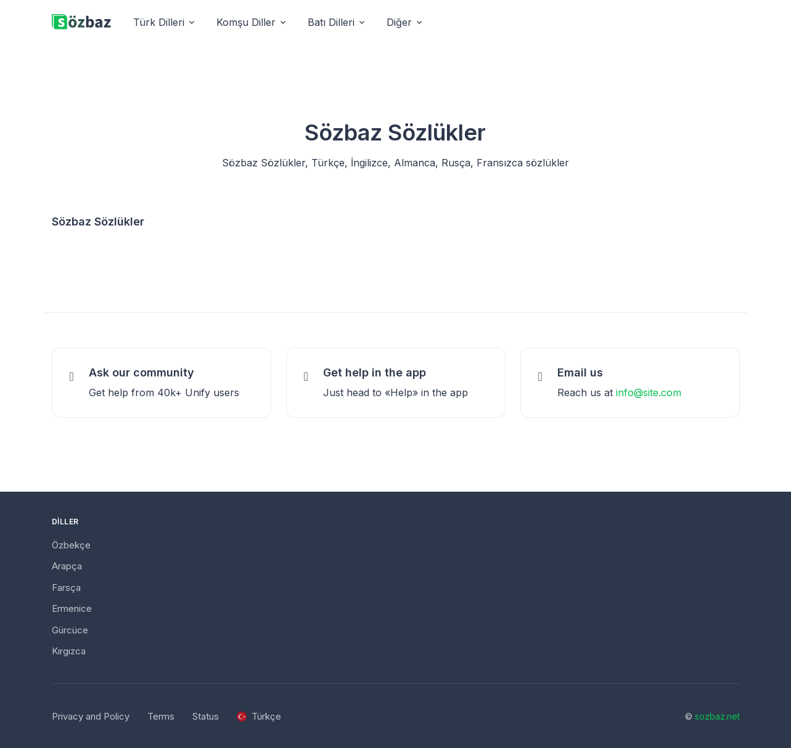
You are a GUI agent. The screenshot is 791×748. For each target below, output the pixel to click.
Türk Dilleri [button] (158, 22)
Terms (160, 716)
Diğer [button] (399, 22)
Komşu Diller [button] (246, 22)
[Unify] (81, 22)
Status (205, 716)
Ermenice (72, 608)
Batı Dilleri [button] (331, 22)
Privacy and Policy (90, 716)
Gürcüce (70, 630)
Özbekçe (71, 545)
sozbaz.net (717, 716)
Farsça (66, 587)
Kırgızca (69, 651)
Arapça (67, 566)
